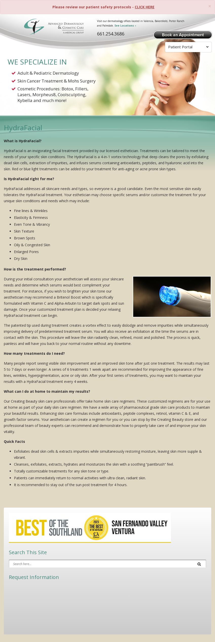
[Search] (199, 563)
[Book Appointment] (182, 34)
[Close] (209, 6)
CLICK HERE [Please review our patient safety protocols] (144, 7)
